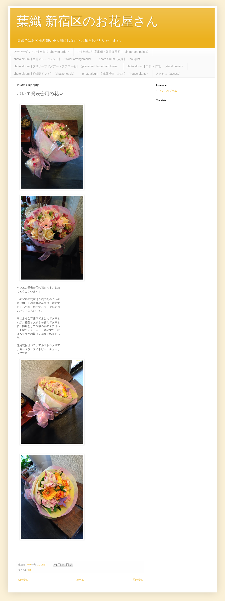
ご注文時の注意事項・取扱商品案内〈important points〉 (113, 51)
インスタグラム (168, 90)
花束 (28, 569)
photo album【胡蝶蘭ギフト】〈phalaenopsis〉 (45, 73)
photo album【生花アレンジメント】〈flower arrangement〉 (53, 59)
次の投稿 (23, 579)
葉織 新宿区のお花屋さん (88, 21)
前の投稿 (138, 579)
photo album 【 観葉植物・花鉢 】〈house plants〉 (115, 73)
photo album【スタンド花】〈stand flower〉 (155, 66)
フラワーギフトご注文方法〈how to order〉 (41, 51)
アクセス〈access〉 (169, 73)
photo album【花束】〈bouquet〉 (121, 59)
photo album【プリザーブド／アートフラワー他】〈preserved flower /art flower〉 (67, 66)
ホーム (80, 579)
